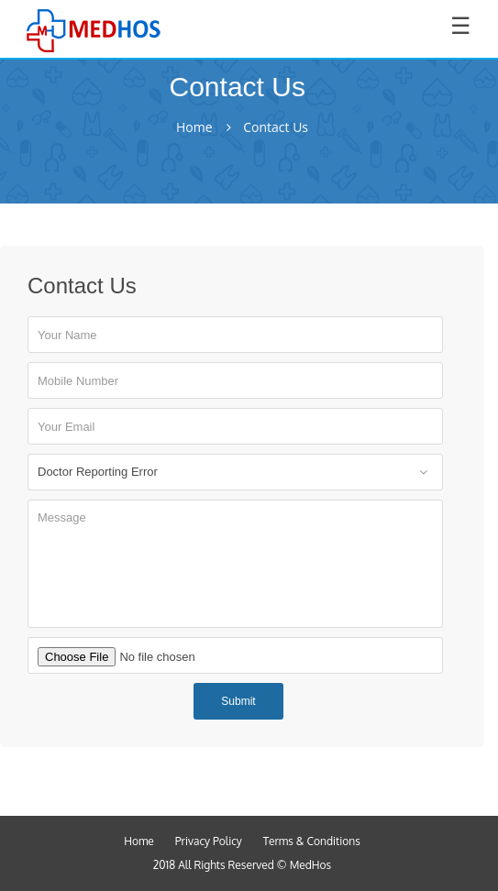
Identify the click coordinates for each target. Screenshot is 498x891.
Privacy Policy (208, 841)
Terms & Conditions (311, 841)
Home (194, 127)
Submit (238, 701)
